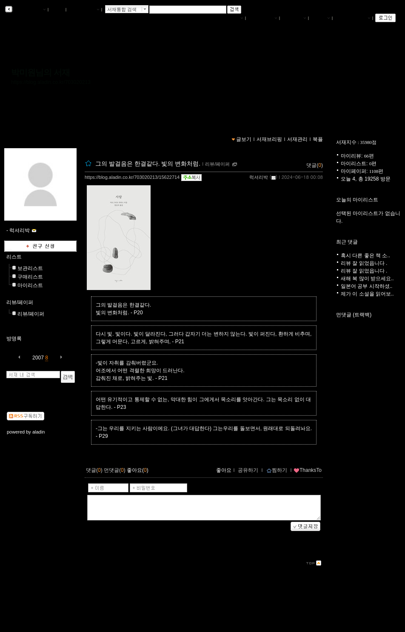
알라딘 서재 (30, 10)
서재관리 (294, 18)
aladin (38, 431)
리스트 (14, 257)
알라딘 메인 (83, 10)
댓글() (314, 165)
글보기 (243, 139)
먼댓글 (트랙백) (353, 315)
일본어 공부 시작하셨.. (366, 286)
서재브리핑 (262, 18)
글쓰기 (320, 18)
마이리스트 (30, 285)
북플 (57, 10)
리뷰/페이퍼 (19, 302)
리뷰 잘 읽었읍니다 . (364, 263)
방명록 (14, 339)
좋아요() (137, 470)
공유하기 (248, 470)
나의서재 (231, 18)
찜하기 (276, 470)
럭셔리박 (258, 177)
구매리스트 (30, 277)
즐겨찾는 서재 (352, 18)
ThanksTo (308, 470)
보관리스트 (30, 268)
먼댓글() (114, 470)
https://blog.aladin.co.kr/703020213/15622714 (132, 177)
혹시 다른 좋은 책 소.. (365, 256)
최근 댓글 (347, 242)
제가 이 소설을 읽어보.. (367, 294)
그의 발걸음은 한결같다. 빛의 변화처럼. (147, 163)
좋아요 (223, 470)
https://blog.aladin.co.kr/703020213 (51, 82)
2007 (38, 358)
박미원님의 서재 (40, 72)
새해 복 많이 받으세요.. (367, 279)
